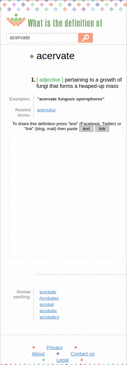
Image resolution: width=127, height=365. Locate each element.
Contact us (83, 353)
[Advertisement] (62, 195)
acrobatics (49, 316)
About (38, 353)
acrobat (46, 304)
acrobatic (48, 310)
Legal (62, 360)
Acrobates (49, 298)
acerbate (47, 291)
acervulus (46, 109)
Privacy (54, 347)
